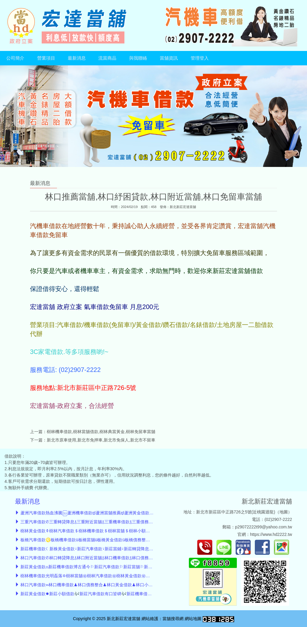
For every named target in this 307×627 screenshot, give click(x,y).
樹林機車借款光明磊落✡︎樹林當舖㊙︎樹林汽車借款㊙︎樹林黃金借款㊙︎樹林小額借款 (95, 575)
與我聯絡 (138, 58)
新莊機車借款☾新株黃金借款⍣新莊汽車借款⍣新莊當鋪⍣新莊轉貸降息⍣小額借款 (94, 548)
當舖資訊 (169, 58)
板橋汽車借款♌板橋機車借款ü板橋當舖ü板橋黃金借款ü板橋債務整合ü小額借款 (94, 539)
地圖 (283, 512)
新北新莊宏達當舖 (183, 207)
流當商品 (107, 58)
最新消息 (77, 58)
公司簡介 (15, 58)
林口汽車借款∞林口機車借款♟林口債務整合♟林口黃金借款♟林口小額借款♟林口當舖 (101, 584)
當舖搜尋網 (172, 618)
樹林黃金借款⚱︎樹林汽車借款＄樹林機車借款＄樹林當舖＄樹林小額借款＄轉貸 (93, 530)
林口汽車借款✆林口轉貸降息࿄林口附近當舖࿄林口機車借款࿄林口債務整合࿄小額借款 (98, 557)
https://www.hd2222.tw (271, 534)
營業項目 (46, 58)
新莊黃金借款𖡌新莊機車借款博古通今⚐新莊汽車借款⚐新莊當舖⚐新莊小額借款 (94, 566)
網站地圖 (193, 618)
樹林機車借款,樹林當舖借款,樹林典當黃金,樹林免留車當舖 (101, 431)
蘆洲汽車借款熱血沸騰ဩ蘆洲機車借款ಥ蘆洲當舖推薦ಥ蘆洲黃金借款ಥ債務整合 (94, 512)
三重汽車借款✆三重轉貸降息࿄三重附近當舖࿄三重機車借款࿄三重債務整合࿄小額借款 (98, 521)
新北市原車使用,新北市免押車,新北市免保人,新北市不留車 (101, 440)
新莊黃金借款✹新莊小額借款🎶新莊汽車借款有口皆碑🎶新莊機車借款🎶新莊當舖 (97, 593)
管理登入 (200, 58)
